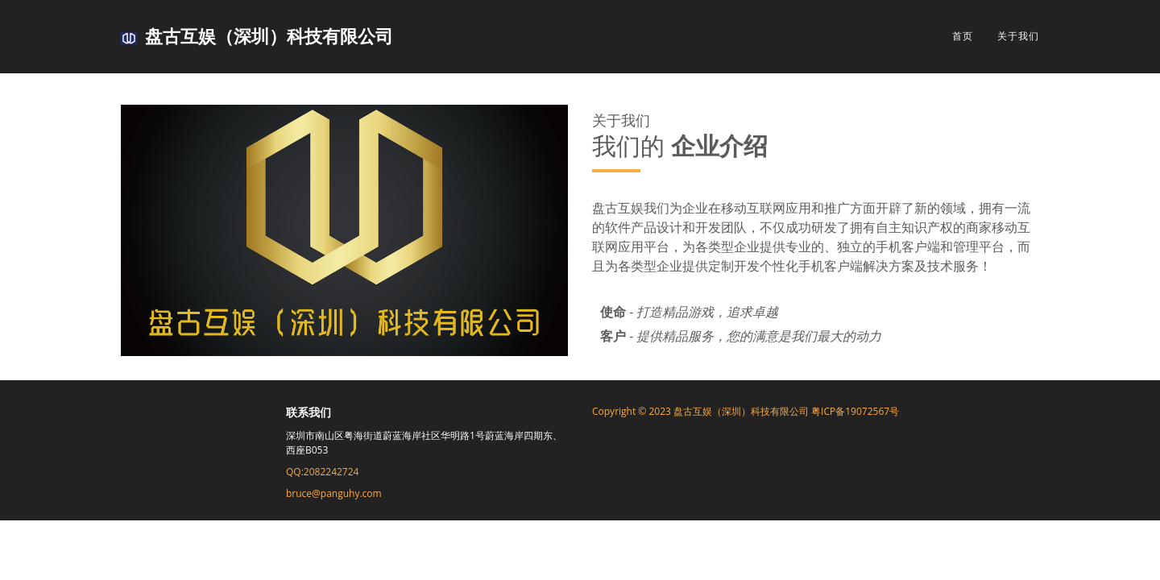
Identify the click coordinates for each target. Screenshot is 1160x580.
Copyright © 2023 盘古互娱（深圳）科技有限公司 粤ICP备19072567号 (745, 411)
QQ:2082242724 (322, 471)
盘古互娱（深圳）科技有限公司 (257, 36)
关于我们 (1018, 36)
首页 (962, 36)
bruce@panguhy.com (334, 493)
